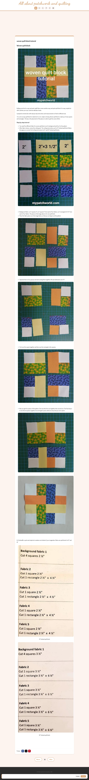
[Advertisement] (44, 23)
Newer (38, 759)
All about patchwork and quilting (44, 3)
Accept (83, 776)
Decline (77, 776)
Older (50, 759)
